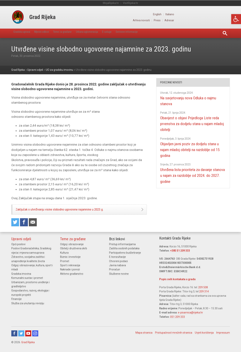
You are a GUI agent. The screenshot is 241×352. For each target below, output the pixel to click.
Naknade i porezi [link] (70, 273)
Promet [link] (64, 265)
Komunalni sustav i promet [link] (27, 281)
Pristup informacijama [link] (122, 248)
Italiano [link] (225, 14)
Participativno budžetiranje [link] (125, 256)
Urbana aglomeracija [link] (107, 33)
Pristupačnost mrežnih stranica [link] (173, 336)
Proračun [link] (114, 273)
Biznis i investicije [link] (70, 260)
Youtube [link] (28, 337)
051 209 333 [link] (177, 320)
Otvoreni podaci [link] (118, 265)
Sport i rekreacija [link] (70, 269)
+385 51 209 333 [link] (180, 254)
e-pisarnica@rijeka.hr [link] (190, 316)
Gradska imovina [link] (21, 277)
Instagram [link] (35, 337)
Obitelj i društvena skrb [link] (73, 252)
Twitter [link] (21, 337)
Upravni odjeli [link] (21, 243)
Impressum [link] (223, 336)
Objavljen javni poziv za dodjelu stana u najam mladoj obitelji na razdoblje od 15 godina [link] (190, 149)
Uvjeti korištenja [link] (204, 336)
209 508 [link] (203, 291)
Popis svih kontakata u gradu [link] (177, 283)
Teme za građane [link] (76, 33)
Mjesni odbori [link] (50, 33)
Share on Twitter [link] (15, 225)
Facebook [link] (14, 337)
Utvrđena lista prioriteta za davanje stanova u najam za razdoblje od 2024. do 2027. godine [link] (192, 175)
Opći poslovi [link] (18, 248)
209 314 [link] (204, 295)
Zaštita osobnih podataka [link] (124, 252)
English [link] (212, 14)
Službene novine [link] (119, 277)
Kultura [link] (64, 256)
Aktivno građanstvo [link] (71, 277)
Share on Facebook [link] (25, 225)
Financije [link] (16, 302)
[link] (236, 19)
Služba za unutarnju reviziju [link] (27, 307)
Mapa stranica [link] (143, 336)
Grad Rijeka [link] (28, 346)
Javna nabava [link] (117, 269)
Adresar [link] (225, 20)
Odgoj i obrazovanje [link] (72, 248)
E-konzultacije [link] (117, 260)
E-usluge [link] (133, 33)
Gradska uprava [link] (24, 33)
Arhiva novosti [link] (196, 20)
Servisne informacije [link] (159, 33)
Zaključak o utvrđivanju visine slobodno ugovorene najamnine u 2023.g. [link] (70, 211)
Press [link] (212, 20)
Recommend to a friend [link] (35, 225)
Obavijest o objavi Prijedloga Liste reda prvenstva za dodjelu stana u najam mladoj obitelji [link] (191, 123)
